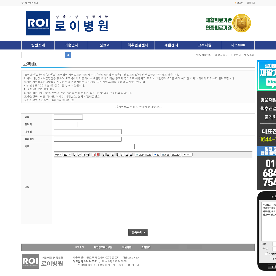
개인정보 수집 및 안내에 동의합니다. (140, 106)
